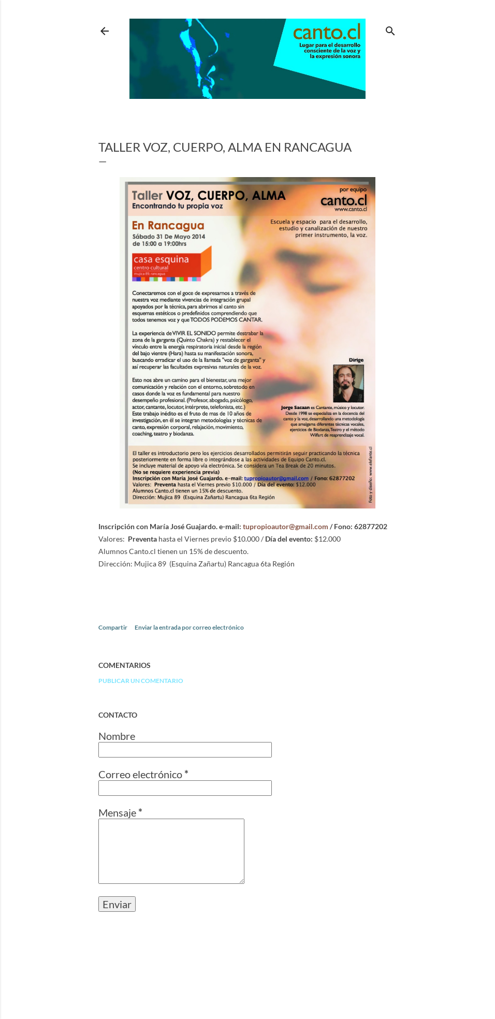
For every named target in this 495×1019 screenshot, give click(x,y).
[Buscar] (390, 29)
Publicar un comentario (140, 681)
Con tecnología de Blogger (247, 970)
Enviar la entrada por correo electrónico (189, 627)
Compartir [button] (112, 627)
